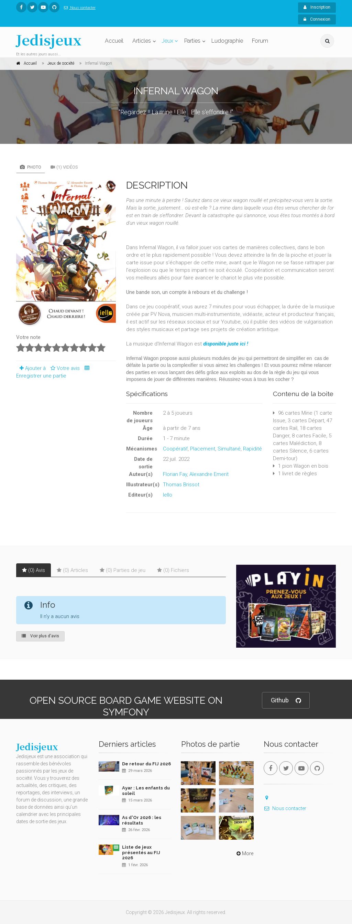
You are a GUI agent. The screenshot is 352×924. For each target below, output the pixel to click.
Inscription (317, 7)
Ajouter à (31, 368)
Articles (141, 41)
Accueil (114, 41)
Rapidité (252, 449)
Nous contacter (78, 8)
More (244, 853)
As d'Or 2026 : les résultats (141, 820)
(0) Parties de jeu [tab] (122, 570)
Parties (192, 41)
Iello (167, 495)
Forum (260, 41)
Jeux (167, 41)
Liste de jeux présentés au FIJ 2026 (141, 852)
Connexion (317, 19)
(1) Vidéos (64, 167)
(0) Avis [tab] (33, 570)
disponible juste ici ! (225, 344)
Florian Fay (175, 474)
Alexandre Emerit (209, 474)
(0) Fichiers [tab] (173, 570)
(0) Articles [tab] (72, 570)
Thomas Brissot (181, 484)
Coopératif (175, 449)
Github (286, 700)
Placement (202, 449)
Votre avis (64, 368)
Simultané (229, 449)
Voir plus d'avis (40, 636)
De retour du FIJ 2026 (146, 763)
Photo (30, 167)
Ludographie (227, 41)
